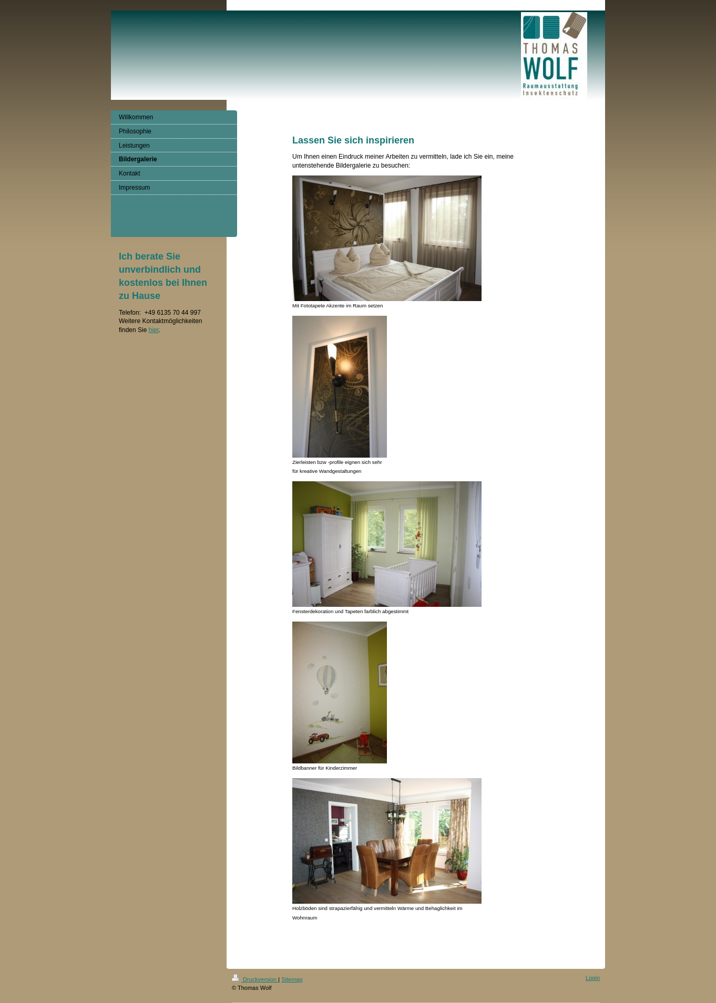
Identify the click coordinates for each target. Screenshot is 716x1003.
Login (593, 978)
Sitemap (291, 979)
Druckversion (255, 979)
